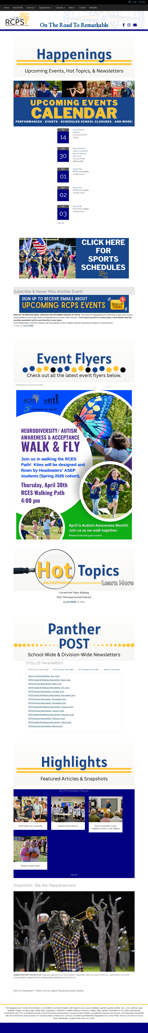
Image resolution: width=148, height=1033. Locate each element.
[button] (23, 931)
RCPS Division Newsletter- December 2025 (47, 703)
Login (133, 2)
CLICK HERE (28, 326)
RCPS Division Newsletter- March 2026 (45, 726)
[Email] (136, 26)
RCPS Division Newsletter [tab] (38, 670)
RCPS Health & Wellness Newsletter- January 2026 (50, 707)
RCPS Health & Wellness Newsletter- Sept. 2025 (49, 680)
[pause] (74, 970)
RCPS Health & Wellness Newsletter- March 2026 (49, 722)
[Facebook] (124, 26)
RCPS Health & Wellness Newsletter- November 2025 (51, 695)
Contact (82, 8)
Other (72, 8)
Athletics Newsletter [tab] (112, 670)
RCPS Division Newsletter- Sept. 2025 (44, 684)
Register (142, 2)
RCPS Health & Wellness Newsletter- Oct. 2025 (48, 688)
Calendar (60, 8)
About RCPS (18, 8)
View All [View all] (60, 223)
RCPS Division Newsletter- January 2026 (46, 711)
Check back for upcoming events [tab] (29, 385)
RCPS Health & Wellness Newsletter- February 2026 (51, 715)
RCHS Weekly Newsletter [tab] (88, 670)
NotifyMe (93, 8)
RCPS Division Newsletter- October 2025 (46, 692)
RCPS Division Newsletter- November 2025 (47, 699)
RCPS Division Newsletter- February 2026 (46, 719)
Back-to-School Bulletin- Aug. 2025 (44, 676)
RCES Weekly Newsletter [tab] (63, 670)
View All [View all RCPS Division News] (74, 875)
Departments (45, 8)
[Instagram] (130, 26)
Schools (31, 8)
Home (6, 8)
